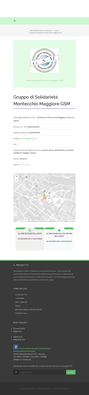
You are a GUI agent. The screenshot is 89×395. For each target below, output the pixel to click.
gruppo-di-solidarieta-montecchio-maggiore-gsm (46, 33)
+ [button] (17, 176)
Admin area (17, 337)
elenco (56, 30)
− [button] (17, 180)
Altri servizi (25, 164)
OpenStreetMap (44, 221)
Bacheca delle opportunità (28, 310)
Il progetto (21, 295)
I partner (19, 298)
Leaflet (29, 221)
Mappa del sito (19, 339)
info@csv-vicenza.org (22, 359)
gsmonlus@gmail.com (28, 138)
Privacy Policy (19, 328)
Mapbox (72, 221)
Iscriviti (71, 372)
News (17, 306)
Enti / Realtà (21, 302)
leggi (51, 280)
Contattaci (21, 313)
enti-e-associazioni (45, 30)
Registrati (17, 331)
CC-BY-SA (60, 221)
